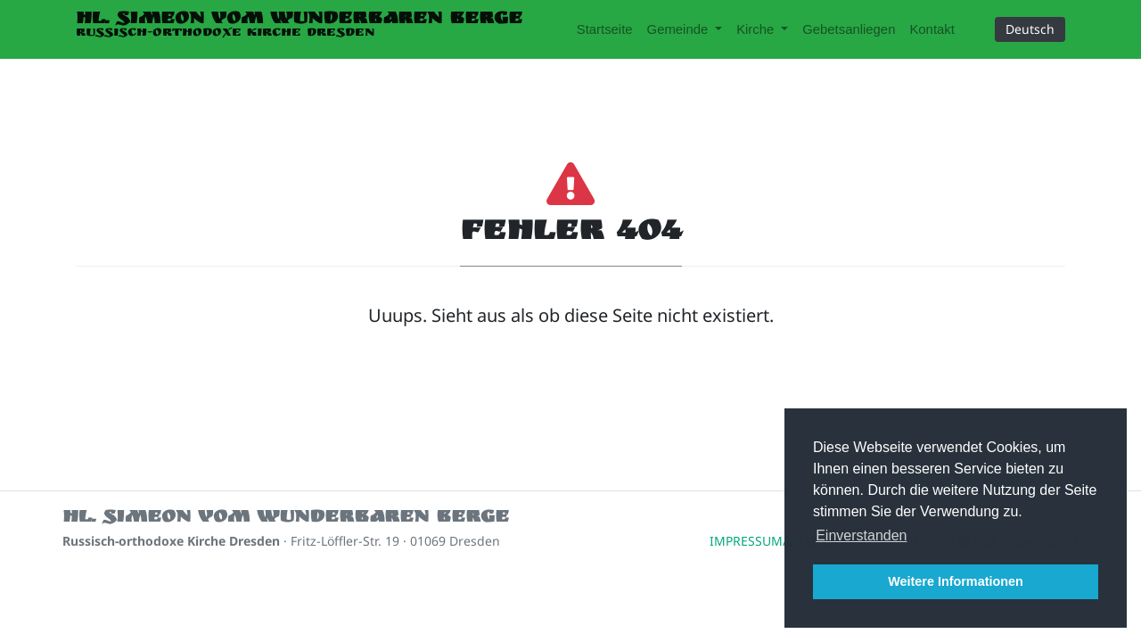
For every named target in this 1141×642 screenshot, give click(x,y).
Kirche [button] (756, 29)
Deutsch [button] (1030, 29)
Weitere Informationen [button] (955, 581)
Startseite (605, 29)
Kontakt (931, 29)
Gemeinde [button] (679, 29)
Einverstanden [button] (861, 535)
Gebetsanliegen (848, 29)
